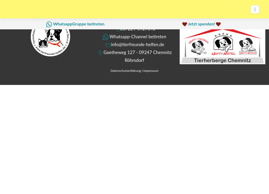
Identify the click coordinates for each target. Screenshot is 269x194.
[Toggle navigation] (255, 9)
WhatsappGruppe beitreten (78, 23)
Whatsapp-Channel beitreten (138, 36)
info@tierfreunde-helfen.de (137, 44)
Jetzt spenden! (201, 23)
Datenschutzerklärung (126, 71)
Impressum (150, 71)
